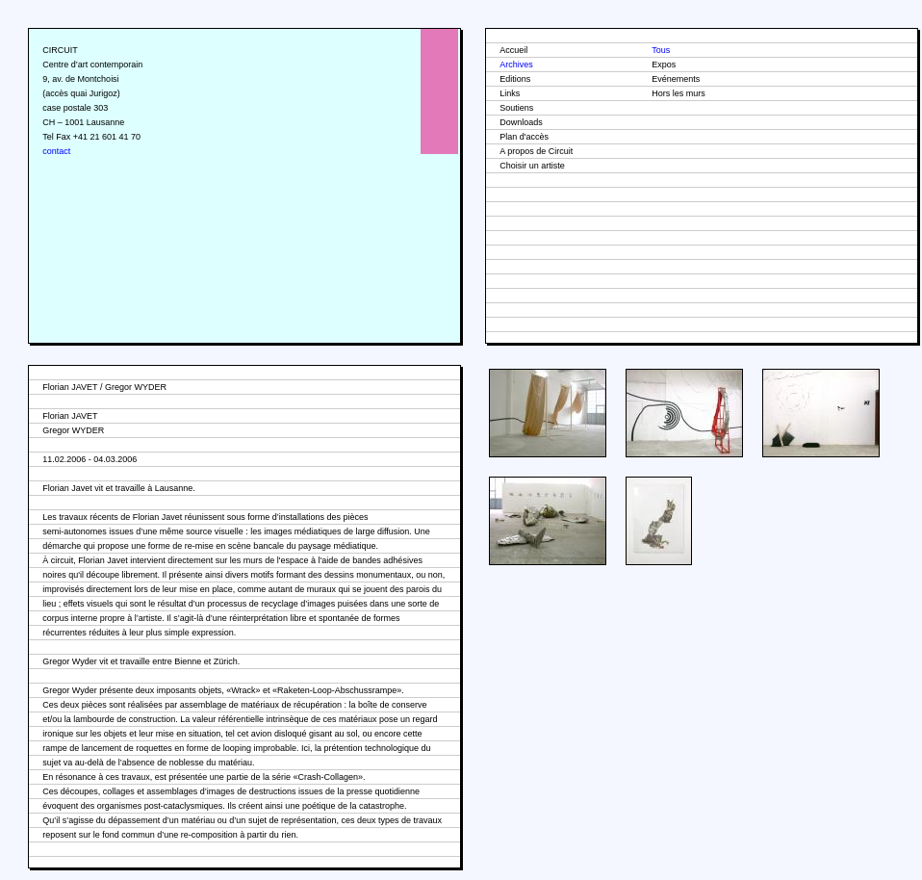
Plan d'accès (524, 137)
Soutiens (516, 108)
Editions (514, 79)
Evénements (676, 79)
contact (56, 151)
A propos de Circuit (536, 151)
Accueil (513, 50)
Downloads (521, 122)
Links (509, 93)
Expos (664, 64)
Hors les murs (678, 93)
